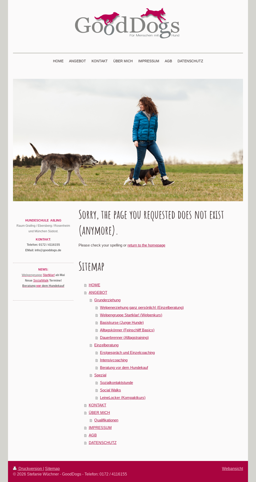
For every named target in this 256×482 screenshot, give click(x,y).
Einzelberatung (106, 345)
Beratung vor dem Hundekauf (124, 367)
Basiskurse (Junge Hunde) (122, 322)
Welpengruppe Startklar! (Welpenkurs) (131, 315)
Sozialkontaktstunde (116, 382)
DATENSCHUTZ (102, 442)
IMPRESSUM (100, 427)
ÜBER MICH (99, 412)
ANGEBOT (98, 292)
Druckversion (28, 468)
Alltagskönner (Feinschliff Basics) (127, 330)
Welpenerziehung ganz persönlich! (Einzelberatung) (142, 307)
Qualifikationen (106, 420)
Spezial (100, 375)
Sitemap (52, 468)
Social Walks (110, 390)
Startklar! (49, 275)
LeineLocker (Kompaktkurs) (123, 397)
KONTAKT (97, 405)
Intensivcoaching (114, 360)
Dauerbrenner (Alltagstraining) (124, 337)
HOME (94, 285)
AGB (93, 435)
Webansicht (232, 468)
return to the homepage (146, 245)
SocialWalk (40, 280)
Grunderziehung (107, 300)
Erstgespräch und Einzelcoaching (127, 352)
